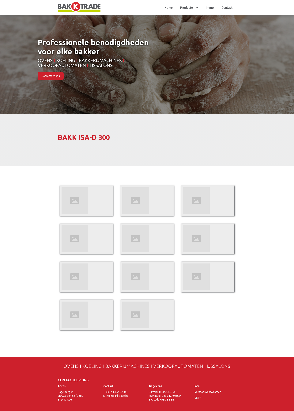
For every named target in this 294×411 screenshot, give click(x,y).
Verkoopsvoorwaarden (207, 391)
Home (168, 7)
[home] (79, 7)
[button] (189, 7)
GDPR (197, 397)
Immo (210, 7)
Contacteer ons (51, 75)
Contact (226, 7)
